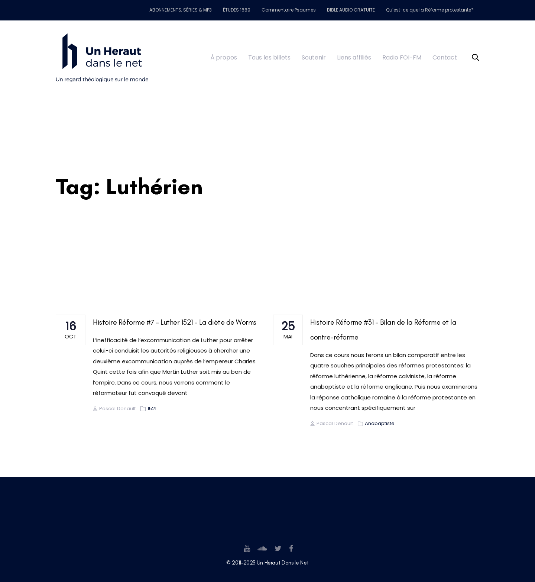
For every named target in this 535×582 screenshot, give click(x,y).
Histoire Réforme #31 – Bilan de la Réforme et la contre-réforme (383, 329)
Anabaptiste (380, 423)
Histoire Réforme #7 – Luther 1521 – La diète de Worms (174, 322)
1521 (151, 408)
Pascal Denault (114, 408)
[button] (475, 58)
